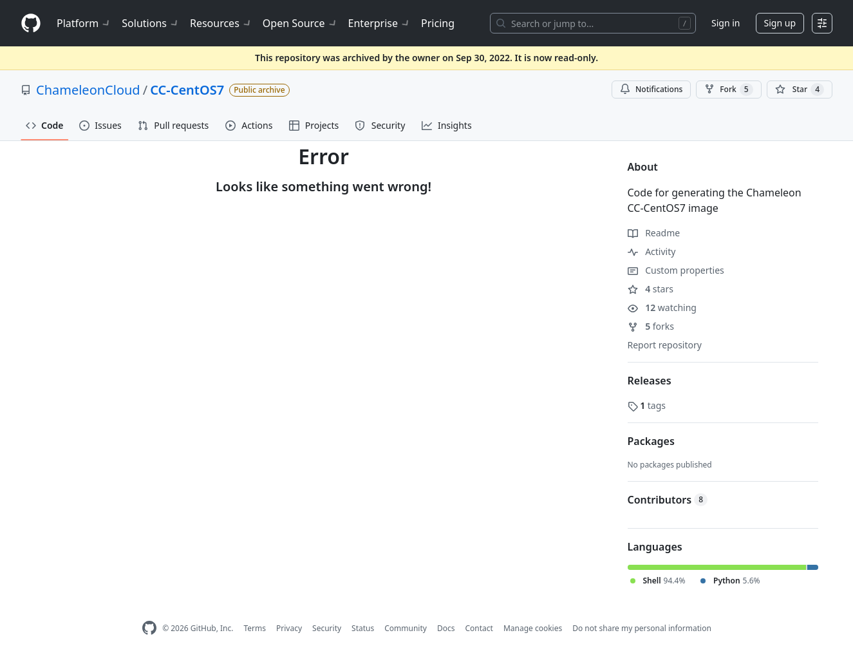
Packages (651, 441)
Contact (478, 628)
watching (662, 307)
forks (651, 326)
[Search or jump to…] (593, 23)
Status (363, 628)
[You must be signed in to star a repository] (799, 89)
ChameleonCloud (88, 90)
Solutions (151, 23)
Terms (254, 628)
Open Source (300, 23)
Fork (728, 89)
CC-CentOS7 (187, 90)
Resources (221, 23)
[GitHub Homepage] (149, 628)
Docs (446, 628)
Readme (654, 233)
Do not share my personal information (641, 628)
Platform (84, 23)
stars (650, 289)
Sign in (725, 23)
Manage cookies (532, 628)
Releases (649, 381)
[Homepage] (31, 23)
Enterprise (379, 23)
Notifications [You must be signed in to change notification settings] (651, 89)
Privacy (289, 628)
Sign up (780, 23)
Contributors (668, 500)
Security (326, 628)
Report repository (665, 345)
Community (405, 628)
